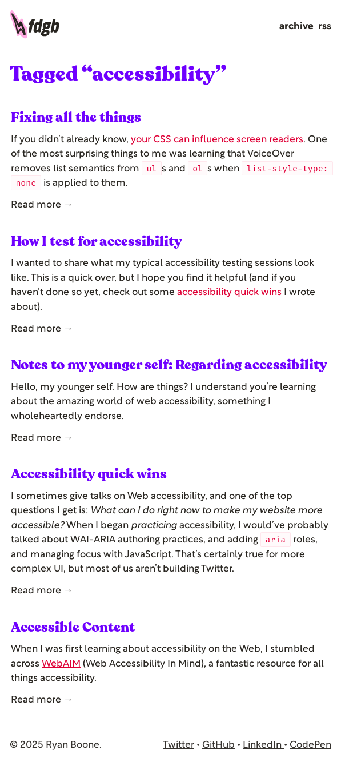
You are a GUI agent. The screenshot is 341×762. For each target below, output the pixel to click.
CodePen (310, 745)
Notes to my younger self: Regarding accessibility (169, 365)
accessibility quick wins (229, 292)
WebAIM (61, 664)
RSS (324, 26)
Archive (296, 26)
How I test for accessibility (96, 241)
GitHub (218, 745)
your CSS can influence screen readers (217, 139)
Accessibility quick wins (89, 474)
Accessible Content (73, 627)
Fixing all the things (76, 117)
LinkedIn (263, 745)
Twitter (178, 745)
